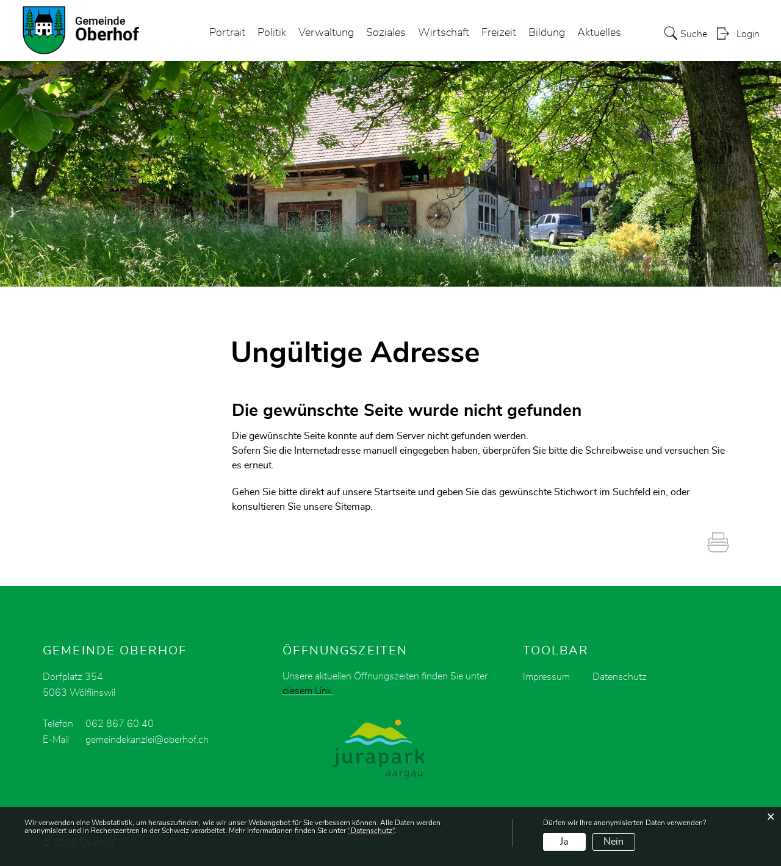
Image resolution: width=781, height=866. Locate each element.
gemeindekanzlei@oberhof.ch (147, 740)
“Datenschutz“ (371, 830)
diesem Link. (308, 691)
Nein (613, 841)
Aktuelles (599, 32)
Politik (271, 32)
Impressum (546, 677)
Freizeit (498, 32)
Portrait (227, 32)
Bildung (546, 32)
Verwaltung (326, 32)
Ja (564, 841)
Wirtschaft (443, 32)
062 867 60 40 (119, 724)
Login (748, 34)
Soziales (386, 32)
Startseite (395, 492)
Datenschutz (619, 677)
